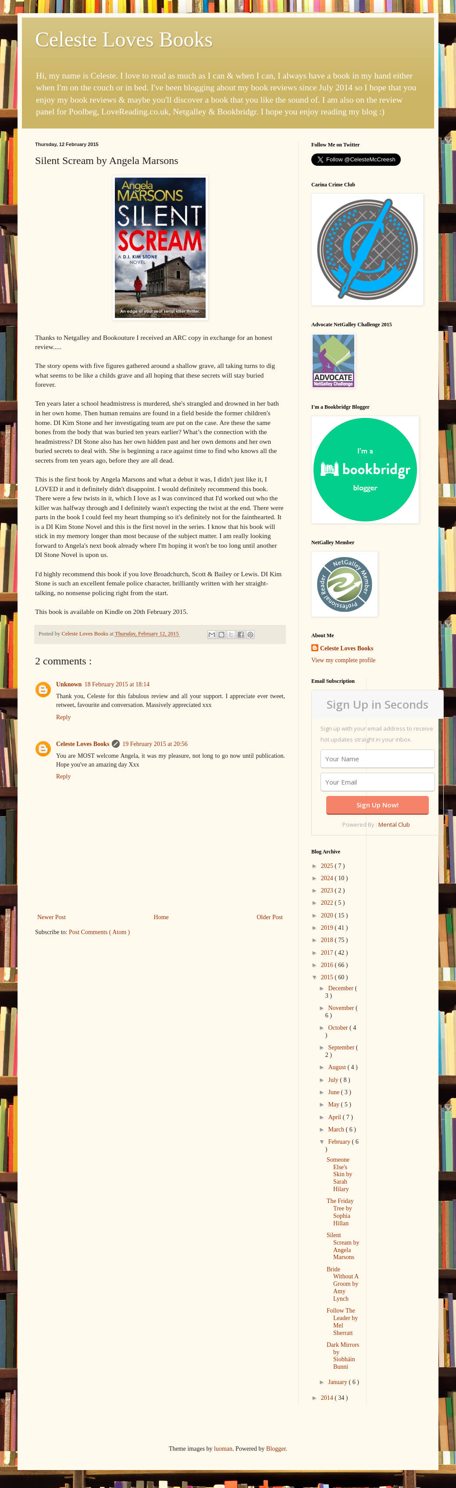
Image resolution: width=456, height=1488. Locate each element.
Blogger (275, 1448)
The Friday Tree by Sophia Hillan (340, 1212)
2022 (328, 902)
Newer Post (51, 917)
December (341, 988)
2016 (328, 965)
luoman (223, 1448)
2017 (328, 952)
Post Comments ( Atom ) (99, 932)
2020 (328, 915)
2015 (328, 977)
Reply (63, 717)
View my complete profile (343, 660)
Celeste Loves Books (124, 39)
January (338, 1382)
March (337, 1129)
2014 (328, 1398)
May (334, 1104)
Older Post (270, 917)
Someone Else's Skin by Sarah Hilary (339, 1174)
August (337, 1067)
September (342, 1047)
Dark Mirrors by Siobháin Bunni (343, 1356)
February (340, 1141)
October (338, 1027)
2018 (328, 940)
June (334, 1092)
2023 (328, 890)
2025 (328, 866)
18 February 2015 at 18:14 (117, 684)
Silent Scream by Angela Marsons (343, 1246)
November (342, 1008)
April (335, 1117)
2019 (328, 927)
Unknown (69, 684)
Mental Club (394, 824)
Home (161, 917)
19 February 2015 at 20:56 (155, 744)
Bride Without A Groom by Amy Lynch (342, 1284)
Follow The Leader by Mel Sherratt (342, 1321)
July (334, 1080)
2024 (328, 878)
